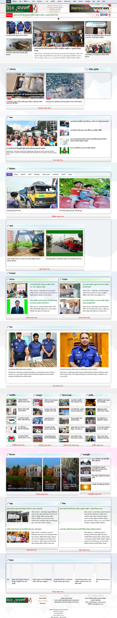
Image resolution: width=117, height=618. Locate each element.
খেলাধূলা (39, 392)
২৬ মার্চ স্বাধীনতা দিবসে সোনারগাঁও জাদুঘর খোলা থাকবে (51, 483)
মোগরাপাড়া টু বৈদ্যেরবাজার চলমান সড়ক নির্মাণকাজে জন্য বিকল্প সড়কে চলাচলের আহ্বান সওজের (88, 140)
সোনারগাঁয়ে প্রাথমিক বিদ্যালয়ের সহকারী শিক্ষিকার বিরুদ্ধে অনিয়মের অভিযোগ (80, 526)
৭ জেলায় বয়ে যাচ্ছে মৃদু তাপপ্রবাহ (100, 481)
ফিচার (11, 557)
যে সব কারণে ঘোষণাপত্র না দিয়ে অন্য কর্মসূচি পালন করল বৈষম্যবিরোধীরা (103, 426)
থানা (10, 324)
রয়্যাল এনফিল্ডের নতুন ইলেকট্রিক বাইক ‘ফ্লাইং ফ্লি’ (100, 457)
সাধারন (64, 276)
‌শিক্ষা (64, 501)
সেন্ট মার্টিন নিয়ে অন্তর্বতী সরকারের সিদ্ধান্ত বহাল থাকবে (77, 408)
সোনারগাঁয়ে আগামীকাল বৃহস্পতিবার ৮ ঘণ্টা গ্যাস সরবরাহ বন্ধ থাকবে (89, 121)
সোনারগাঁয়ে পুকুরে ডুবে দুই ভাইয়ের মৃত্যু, (70, 210)
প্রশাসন (11, 276)
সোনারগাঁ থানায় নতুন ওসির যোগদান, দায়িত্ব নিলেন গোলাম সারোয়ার (78, 366)
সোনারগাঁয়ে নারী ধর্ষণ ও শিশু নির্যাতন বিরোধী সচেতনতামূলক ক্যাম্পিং (100, 577)
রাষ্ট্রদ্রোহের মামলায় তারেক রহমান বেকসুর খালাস (103, 408)
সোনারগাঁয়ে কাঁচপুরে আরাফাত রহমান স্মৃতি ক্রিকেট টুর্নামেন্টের (50, 426)
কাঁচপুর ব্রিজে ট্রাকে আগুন (14, 210)
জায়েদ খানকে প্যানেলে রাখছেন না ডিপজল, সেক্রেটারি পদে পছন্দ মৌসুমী (57, 578)
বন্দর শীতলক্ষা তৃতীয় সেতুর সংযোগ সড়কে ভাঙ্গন (19, 258)
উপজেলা (12, 270)
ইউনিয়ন (12, 169)
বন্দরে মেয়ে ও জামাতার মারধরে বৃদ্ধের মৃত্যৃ (57, 258)
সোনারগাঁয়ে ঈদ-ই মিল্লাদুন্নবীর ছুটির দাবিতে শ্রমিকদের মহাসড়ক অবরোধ (26, 148)
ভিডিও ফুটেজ (94, 69)
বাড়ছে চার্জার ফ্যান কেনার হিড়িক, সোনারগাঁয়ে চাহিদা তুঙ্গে (77, 426)
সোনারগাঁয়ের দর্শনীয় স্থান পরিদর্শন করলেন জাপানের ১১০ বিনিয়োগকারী (69, 482)
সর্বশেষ (9, 98)
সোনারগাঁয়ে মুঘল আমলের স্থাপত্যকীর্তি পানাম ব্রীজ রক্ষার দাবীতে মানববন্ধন (99, 466)
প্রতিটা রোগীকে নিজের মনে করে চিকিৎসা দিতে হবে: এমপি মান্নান (24, 526)
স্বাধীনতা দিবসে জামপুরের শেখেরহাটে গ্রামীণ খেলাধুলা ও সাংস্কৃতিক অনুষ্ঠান (51, 399)
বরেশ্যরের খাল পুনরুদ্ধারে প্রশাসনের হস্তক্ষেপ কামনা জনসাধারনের (64, 102)
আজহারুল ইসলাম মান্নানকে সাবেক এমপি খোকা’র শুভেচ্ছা (24, 398)
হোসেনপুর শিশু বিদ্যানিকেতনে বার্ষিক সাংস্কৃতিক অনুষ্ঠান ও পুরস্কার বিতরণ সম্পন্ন (57, 49)
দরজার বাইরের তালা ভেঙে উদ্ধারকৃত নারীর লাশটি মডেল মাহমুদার (79, 577)
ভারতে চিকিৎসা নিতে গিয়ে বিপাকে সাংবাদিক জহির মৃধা (77, 435)
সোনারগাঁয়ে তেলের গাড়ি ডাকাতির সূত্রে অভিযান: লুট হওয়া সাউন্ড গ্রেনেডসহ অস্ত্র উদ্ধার (24, 102)
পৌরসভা (12, 69)
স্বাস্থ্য (11, 501)
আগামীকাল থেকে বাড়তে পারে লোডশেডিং (103, 398)
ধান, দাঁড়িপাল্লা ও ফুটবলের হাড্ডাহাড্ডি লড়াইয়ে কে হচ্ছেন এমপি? (23, 426)
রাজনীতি (12, 392)
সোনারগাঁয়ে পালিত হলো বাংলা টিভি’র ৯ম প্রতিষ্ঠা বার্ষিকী (86, 130)
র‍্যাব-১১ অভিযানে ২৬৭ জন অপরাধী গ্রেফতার (82, 148)
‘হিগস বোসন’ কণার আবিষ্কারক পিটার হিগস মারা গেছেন (103, 435)
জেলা (11, 225)
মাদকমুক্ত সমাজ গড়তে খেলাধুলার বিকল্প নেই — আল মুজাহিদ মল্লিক (51, 408)
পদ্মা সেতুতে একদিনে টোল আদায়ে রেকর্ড (101, 474)
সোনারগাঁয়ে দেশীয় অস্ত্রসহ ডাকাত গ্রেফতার (17, 35)
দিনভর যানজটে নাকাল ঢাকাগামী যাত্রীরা (76, 416)
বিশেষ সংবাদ (67, 392)
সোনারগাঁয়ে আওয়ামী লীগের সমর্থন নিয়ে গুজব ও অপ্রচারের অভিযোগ (24, 416)
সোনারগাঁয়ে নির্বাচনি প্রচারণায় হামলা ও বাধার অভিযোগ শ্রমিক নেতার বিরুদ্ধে (24, 435)
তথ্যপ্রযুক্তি (86, 452)
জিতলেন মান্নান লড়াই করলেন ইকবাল (23, 407)
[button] (99, 15)
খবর (11, 117)
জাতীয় (91, 392)
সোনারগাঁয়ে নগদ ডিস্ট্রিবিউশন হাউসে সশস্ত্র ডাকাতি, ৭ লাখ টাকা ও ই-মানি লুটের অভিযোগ (98, 36)
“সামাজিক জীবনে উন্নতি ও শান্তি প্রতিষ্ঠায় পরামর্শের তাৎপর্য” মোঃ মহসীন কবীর (15, 578)
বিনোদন (12, 451)
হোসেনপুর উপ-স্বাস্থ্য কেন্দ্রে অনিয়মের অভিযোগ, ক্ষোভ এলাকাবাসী (24, 506)
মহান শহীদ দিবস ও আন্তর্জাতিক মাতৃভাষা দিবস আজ (102, 417)
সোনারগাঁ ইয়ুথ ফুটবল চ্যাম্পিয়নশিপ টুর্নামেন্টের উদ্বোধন (50, 435)
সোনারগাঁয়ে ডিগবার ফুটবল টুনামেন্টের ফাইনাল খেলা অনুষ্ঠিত (50, 417)
